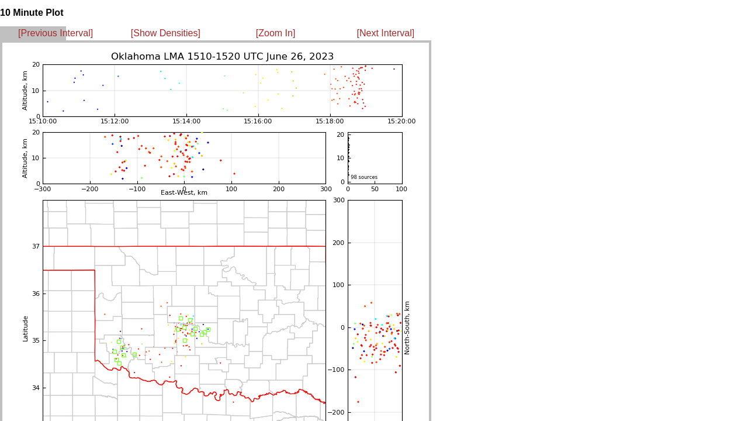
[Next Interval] (386, 33)
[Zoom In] (276, 33)
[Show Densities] (165, 33)
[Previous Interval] (55, 33)
